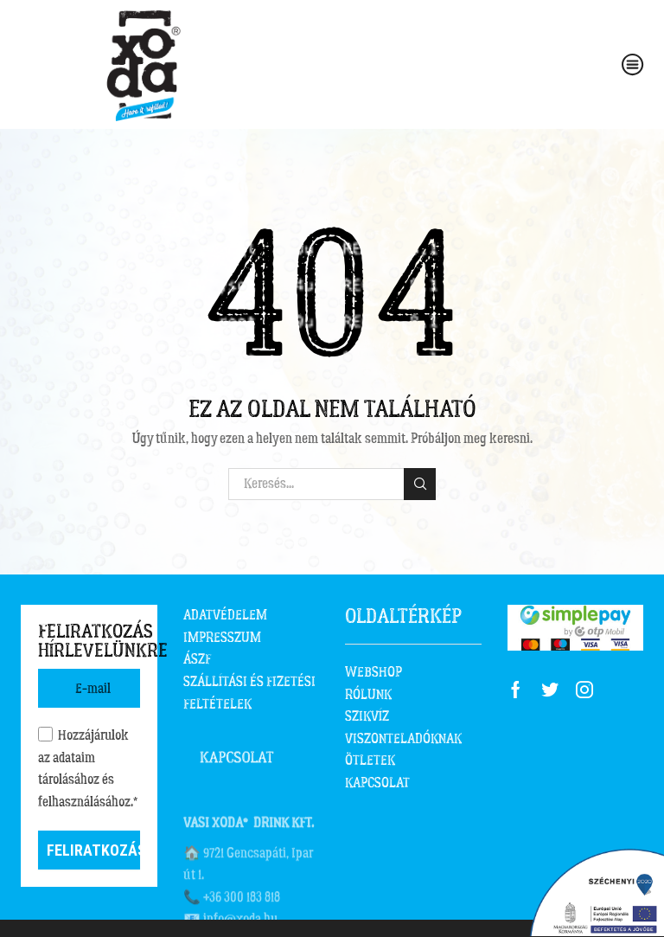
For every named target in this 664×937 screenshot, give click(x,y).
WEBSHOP (373, 672)
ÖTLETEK (370, 760)
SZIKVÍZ (367, 716)
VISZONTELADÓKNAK (403, 739)
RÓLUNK (368, 694)
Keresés (420, 484)
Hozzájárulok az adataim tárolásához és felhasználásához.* (87, 769)
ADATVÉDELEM (225, 615)
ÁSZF (197, 659)
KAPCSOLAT (377, 783)
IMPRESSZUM (222, 637)
